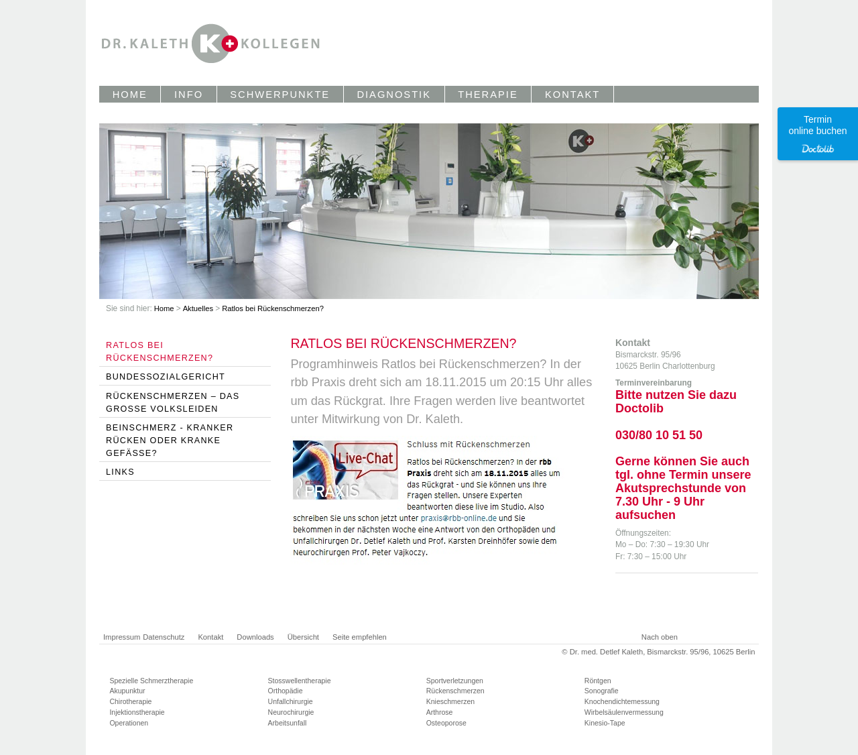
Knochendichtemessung (622, 701)
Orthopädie (285, 691)
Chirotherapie (130, 701)
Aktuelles (199, 308)
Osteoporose (446, 723)
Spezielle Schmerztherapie (151, 681)
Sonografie (602, 691)
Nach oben (659, 637)
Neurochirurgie (291, 712)
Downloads (255, 637)
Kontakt (210, 637)
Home (165, 308)
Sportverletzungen (454, 681)
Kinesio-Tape (605, 723)
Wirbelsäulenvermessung (624, 712)
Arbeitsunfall (287, 723)
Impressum (121, 637)
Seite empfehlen (359, 637)
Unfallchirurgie (290, 701)
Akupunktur (127, 691)
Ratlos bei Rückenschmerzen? (273, 308)
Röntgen (598, 681)
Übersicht (303, 637)
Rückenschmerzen (455, 691)
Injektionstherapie (136, 712)
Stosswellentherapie (299, 681)
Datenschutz (163, 637)
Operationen (128, 723)
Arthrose (439, 712)
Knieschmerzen (450, 701)
